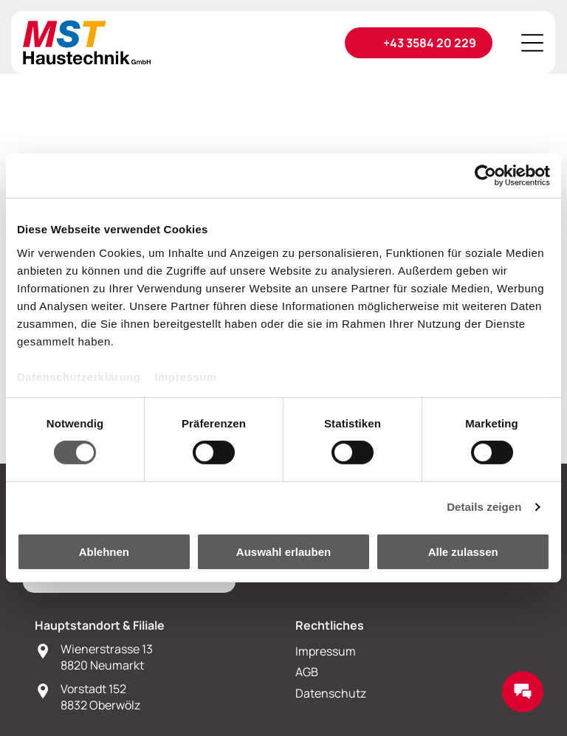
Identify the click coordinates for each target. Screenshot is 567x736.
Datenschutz (330, 693)
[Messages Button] (522, 691)
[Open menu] (532, 43)
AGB (306, 672)
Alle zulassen (463, 552)
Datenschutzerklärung (79, 377)
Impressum (185, 377)
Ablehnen (104, 552)
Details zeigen (484, 507)
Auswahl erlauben (283, 552)
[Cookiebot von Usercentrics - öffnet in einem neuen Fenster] (485, 176)
